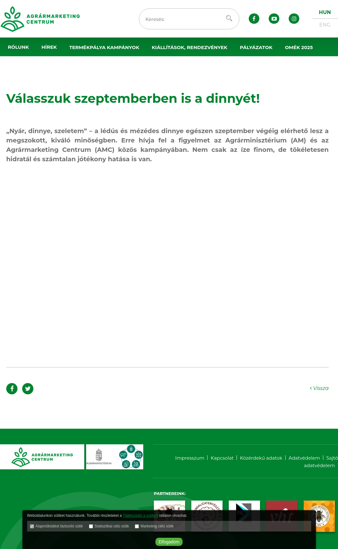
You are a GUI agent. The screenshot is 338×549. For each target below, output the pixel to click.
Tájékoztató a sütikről (140, 515)
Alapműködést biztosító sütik (59, 526)
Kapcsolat (222, 458)
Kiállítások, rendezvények (189, 47)
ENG (325, 25)
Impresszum (189, 458)
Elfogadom (169, 541)
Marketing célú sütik (157, 526)
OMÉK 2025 (299, 47)
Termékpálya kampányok (104, 47)
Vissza (319, 388)
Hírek (49, 47)
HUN (325, 12)
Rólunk (18, 47)
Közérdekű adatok (261, 458)
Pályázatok (256, 47)
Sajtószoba (24, 66)
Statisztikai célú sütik (112, 526)
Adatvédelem (304, 458)
